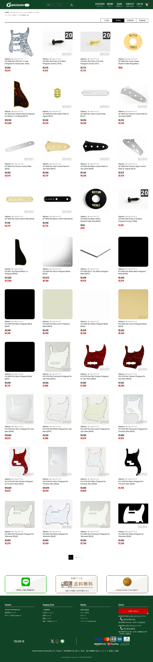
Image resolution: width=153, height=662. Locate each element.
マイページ (84, 618)
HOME (7, 12)
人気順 (106, 20)
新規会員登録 (84, 610)
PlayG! (58, 651)
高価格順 (142, 20)
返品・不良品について (50, 621)
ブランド (110, 4)
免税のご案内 (114, 651)
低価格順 (130, 20)
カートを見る (84, 612)
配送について (47, 618)
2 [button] (76, 557)
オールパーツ (15, 12)
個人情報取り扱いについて (96, 651)
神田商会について (10, 612)
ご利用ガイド (119, 4)
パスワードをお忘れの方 (88, 621)
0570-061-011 (129, 620)
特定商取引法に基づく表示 (74, 651)
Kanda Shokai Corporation (42, 651)
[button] (81, 557)
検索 (72, 5)
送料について (47, 615)
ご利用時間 (46, 610)
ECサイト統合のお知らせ (13, 615)
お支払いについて (48, 612)
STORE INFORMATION (12, 610)
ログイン (140, 4)
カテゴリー (100, 4)
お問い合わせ (130, 4)
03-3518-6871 (129, 629)
